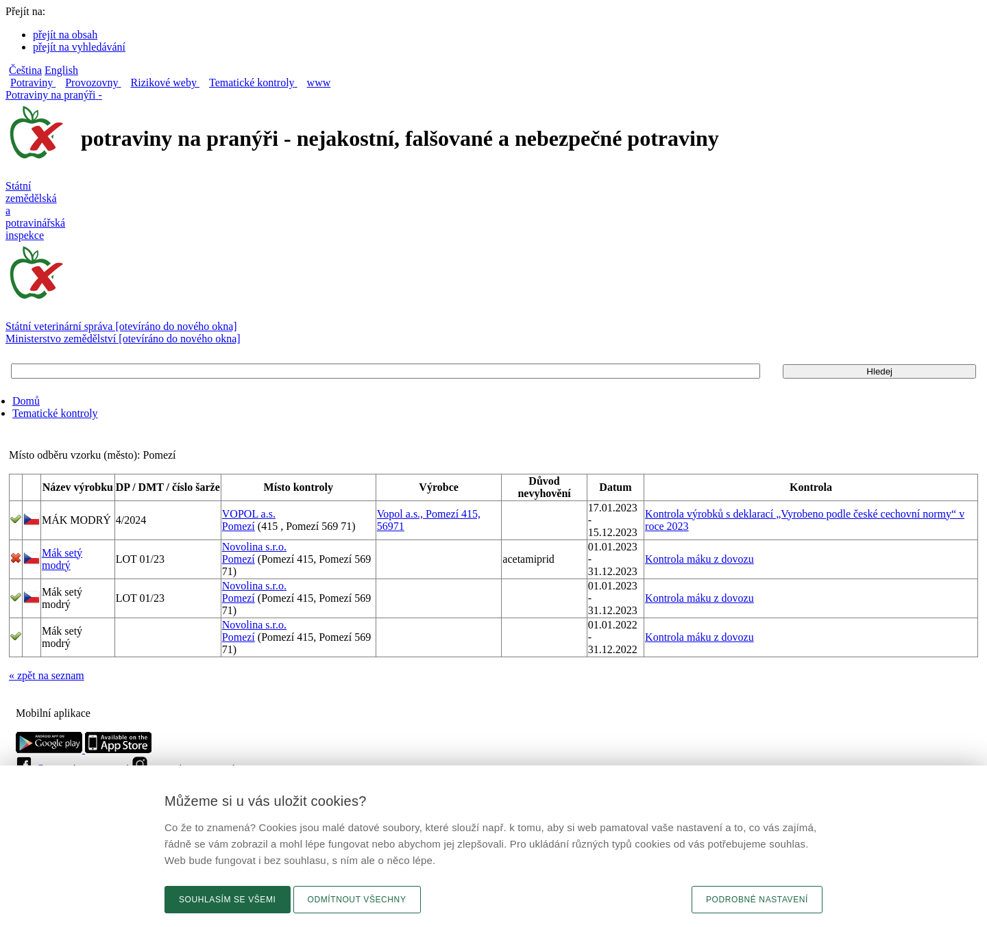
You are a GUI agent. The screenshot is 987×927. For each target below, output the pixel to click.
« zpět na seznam (46, 675)
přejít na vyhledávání (79, 47)
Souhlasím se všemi (227, 899)
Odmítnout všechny (357, 899)
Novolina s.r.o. (254, 547)
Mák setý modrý (62, 559)
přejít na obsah (65, 34)
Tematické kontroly (55, 413)
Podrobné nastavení (757, 899)
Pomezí (238, 526)
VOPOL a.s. (249, 514)
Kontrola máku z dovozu (699, 559)
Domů (26, 401)
